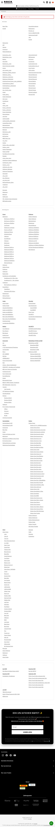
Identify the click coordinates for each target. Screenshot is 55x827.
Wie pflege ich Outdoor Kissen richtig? (11, 671)
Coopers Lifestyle (8, 609)
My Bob (5, 415)
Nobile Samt (7, 567)
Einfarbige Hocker (6, 321)
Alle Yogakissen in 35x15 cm (10, 284)
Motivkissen (6, 243)
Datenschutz (46, 741)
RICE (4, 362)
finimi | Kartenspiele (7, 373)
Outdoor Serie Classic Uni (35, 454)
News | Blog (30, 8)
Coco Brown (6, 558)
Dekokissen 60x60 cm (9, 256)
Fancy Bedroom (6, 328)
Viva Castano (7, 580)
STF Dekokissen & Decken (8, 391)
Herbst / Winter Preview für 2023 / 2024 (11, 694)
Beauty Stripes (7, 582)
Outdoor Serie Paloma (35, 502)
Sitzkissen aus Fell (33, 240)
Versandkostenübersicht (48, 825)
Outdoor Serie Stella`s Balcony (36, 506)
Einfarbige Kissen (8, 234)
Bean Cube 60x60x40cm (8, 314)
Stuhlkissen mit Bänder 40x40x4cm (36, 245)
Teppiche (5, 387)
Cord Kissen (6, 225)
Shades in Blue (7, 595)
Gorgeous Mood (7, 611)
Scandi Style (7, 547)
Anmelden (27, 732)
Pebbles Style (7, 600)
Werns (4, 351)
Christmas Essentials (7, 417)
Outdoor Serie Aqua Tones (36, 440)
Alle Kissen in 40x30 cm (9, 219)
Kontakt (37, 8)
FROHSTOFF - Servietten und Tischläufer (11, 367)
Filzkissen (6, 240)
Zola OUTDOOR (33, 308)
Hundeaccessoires (7, 371)
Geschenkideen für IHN (7, 425)
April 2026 (5, 669)
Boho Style (5, 429)
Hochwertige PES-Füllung (9, 291)
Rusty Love (6, 593)
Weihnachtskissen (8, 262)
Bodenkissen (31, 223)
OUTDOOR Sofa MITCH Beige (35, 328)
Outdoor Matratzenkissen (34, 520)
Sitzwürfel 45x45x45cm (8, 308)
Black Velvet (6, 624)
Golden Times (7, 591)
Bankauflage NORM (34, 345)
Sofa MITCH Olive (32, 335)
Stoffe (30, 532)
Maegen (4, 345)
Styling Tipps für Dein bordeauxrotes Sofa (38, 678)
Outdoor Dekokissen (33, 517)
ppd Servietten (6, 349)
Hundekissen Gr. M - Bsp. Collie (11, 278)
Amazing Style (7, 576)
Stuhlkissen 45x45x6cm (34, 232)
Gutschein (31, 534)
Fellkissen (6, 236)
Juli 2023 (4, 690)
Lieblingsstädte (7, 589)
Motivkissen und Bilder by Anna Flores (11, 438)
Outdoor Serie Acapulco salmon (37, 434)
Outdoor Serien (32, 423)
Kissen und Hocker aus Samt (9, 434)
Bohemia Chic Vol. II (8, 565)
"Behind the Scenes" (7, 692)
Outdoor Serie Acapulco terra (36, 436)
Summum (6, 411)
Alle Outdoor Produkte (33, 526)
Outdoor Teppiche (32, 524)
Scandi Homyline (6, 337)
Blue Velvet (6, 626)
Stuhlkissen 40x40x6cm (34, 230)
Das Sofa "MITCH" (32, 671)
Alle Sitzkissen (32, 249)
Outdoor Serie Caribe (34, 449)
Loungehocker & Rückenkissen (35, 316)
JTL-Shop (30, 819)
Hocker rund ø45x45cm (7, 310)
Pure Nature (6, 606)
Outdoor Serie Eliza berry (35, 462)
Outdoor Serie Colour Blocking (36, 456)
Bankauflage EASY (34, 347)
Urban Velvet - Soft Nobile (9, 569)
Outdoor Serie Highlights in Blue (37, 484)
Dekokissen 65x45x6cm (9, 260)
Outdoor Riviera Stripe (35, 427)
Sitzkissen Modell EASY (35, 360)
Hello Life (6, 637)
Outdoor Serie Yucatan (35, 513)
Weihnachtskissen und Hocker (9, 443)
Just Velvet (6, 622)
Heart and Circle (7, 598)
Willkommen (5, 696)
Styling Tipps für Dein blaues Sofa (36, 680)
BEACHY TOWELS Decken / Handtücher (11, 382)
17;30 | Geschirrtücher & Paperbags (10, 347)
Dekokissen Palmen (8, 232)
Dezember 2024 (32, 669)
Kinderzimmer (6, 335)
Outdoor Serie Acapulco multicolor (37, 432)
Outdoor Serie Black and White (36, 447)
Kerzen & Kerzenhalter (7, 360)
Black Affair (6, 554)
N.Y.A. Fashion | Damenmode (9, 406)
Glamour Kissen (6, 295)
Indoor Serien (5, 532)
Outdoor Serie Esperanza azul (36, 471)
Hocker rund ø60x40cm (7, 312)
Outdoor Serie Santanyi (35, 504)
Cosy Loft (6, 613)
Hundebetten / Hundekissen (9, 676)
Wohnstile (5, 648)
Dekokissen (5, 216)
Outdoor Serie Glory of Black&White (37, 480)
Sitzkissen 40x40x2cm (33, 238)
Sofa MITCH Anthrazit (33, 333)
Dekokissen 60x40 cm (9, 254)
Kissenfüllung (6, 287)
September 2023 (32, 674)
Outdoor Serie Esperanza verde (37, 476)
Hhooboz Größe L (8, 402)
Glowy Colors (7, 560)
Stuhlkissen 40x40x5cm (34, 227)
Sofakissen (5, 271)
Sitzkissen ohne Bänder (34, 243)
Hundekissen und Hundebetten (9, 276)
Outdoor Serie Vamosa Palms (36, 509)
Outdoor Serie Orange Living (36, 498)
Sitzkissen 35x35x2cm (33, 236)
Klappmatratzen (32, 319)
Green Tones (7, 545)
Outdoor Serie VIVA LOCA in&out (37, 511)
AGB (32, 741)
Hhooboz (4, 395)
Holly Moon (6, 604)
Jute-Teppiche (7, 389)
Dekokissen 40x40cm (9, 249)
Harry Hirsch (6, 642)
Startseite (31, 529)
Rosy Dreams (5, 331)
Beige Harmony (7, 551)
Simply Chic (6, 584)
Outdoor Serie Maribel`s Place (36, 491)
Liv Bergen (6, 413)
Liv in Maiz (6, 543)
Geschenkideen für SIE (7, 423)
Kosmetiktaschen (6, 376)
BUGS (5, 620)
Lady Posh (6, 602)
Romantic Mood (7, 639)
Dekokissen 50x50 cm (9, 251)
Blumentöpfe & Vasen (7, 380)
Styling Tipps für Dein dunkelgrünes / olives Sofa (39, 682)
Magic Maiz (6, 578)
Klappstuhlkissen (32, 225)
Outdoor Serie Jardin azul (35, 487)
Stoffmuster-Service (21, 8)
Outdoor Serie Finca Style (35, 478)
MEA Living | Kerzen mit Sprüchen (10, 369)
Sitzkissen (5, 265)
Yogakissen (5, 282)
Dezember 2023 (6, 674)
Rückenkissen (6, 293)
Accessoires (5, 427)
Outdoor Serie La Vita (34, 489)
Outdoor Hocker (6, 305)
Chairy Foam (31, 312)
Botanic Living (7, 562)
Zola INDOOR (33, 310)
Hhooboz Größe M (8, 400)
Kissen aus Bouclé (8, 230)
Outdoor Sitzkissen (33, 216)
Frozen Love (6, 633)
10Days (6, 409)
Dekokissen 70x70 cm (9, 258)
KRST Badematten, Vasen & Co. (9, 384)
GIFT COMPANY (6, 354)
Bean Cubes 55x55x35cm (8, 316)
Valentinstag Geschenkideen (9, 445)
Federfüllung (7, 289)
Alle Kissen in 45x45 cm (9, 221)
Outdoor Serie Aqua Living (35, 438)
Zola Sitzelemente (32, 305)
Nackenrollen (5, 273)
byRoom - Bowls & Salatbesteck (9, 365)
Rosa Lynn (6, 573)
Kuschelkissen (7, 238)
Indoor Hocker (6, 303)
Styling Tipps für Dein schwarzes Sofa (37, 676)
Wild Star (4, 356)
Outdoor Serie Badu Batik (35, 443)
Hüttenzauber (7, 644)
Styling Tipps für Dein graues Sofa (36, 687)
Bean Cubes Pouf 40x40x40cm (9, 319)
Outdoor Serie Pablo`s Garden (36, 500)
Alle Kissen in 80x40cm (9, 223)
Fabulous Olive (7, 549)
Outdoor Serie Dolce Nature (36, 458)
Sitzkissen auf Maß (33, 351)
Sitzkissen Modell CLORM (35, 358)
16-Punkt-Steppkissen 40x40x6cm (36, 247)
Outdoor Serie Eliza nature (35, 465)
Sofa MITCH (31, 314)
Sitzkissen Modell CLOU (35, 354)
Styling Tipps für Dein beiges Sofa (36, 685)
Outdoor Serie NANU (34, 495)
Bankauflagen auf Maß (33, 343)
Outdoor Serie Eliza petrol (35, 467)
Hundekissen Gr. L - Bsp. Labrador (11, 280)
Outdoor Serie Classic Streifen (36, 451)
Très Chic (6, 538)
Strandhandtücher (6, 393)
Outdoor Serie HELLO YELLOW (36, 482)
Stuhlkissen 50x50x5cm (34, 234)
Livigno (5, 571)
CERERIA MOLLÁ (6, 358)
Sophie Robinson (8, 556)
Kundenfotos (31, 536)
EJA (3, 343)
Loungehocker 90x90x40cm (8, 323)
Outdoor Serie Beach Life (35, 445)
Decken (4, 378)
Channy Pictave (7, 635)
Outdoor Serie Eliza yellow (35, 469)
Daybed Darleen (32, 303)
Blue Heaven (5, 333)
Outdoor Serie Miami (34, 493)
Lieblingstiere (7, 587)
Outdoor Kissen (6, 267)
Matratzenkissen (32, 221)
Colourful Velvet (7, 628)
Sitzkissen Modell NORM (35, 356)
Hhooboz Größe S (8, 398)
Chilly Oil (6, 536)
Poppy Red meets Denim (9, 540)
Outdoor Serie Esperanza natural (37, 473)
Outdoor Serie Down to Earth (36, 460)
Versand (35, 823)
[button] (27, 761)
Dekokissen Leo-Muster (9, 227)
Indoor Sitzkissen (32, 219)
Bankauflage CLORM (34, 349)
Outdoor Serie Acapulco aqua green (37, 429)
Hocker (4, 432)
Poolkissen (5, 269)
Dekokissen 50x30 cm (9, 247)
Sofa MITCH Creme (33, 331)
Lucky (5, 534)
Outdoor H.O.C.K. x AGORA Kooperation (38, 425)
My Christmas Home (7, 440)
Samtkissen (6, 245)
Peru (5, 631)
